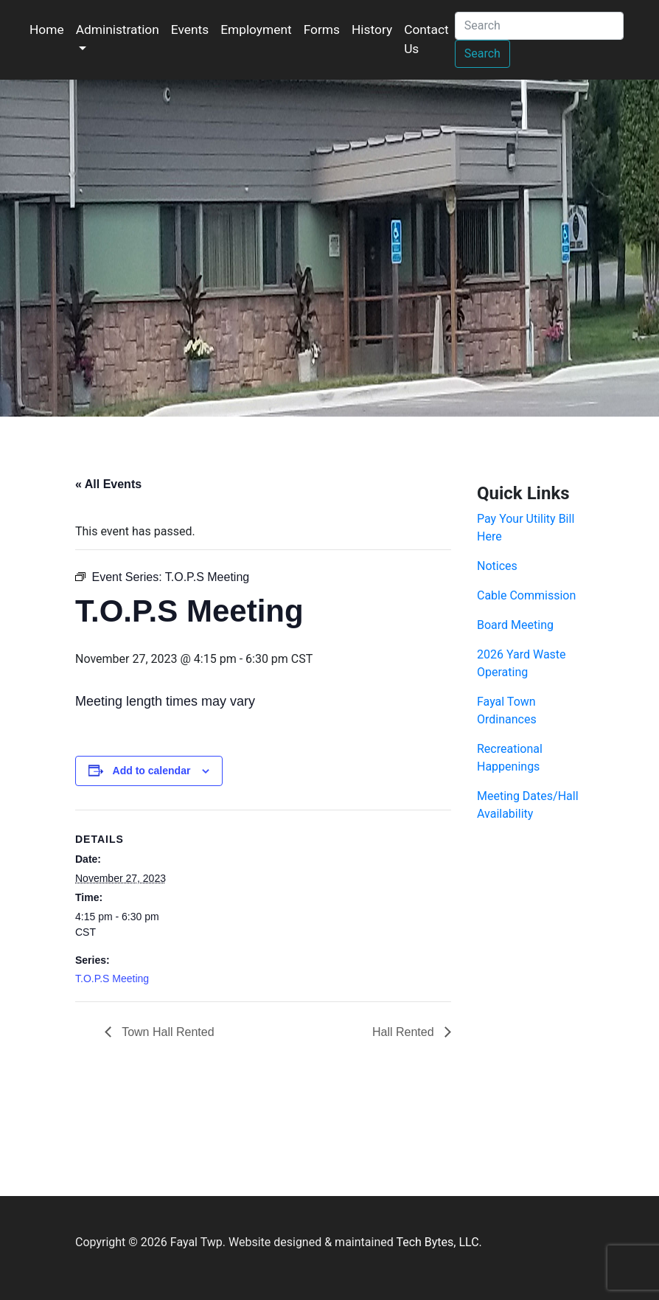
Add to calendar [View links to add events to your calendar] (152, 770)
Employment (256, 29)
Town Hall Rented (167, 1032)
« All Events (108, 484)
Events (190, 29)
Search (482, 53)
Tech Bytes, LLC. (438, 1242)
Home (46, 29)
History (372, 29)
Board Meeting (515, 625)
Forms (322, 29)
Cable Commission (526, 595)
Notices (497, 566)
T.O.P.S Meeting (112, 978)
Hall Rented (404, 1032)
